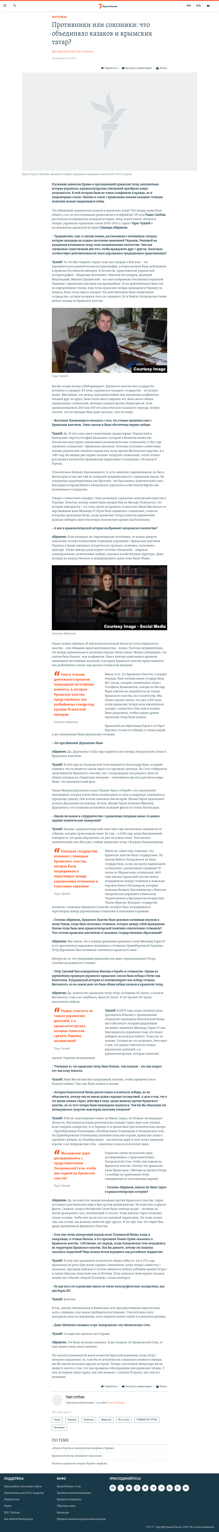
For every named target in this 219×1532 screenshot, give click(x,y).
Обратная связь (66, 1506)
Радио (8, 1506)
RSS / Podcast (12, 1512)
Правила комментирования (74, 1493)
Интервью (59, 17)
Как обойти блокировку (18, 1519)
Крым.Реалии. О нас (69, 1486)
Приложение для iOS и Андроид (24, 1493)
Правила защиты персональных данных (81, 1519)
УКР (188, 5)
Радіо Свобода (84, 51)
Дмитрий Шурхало (63, 51)
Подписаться (12, 1499)
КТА (198, 5)
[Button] (109, 68)
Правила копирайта (69, 1499)
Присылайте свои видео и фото (23, 1486)
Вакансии (63, 1512)
